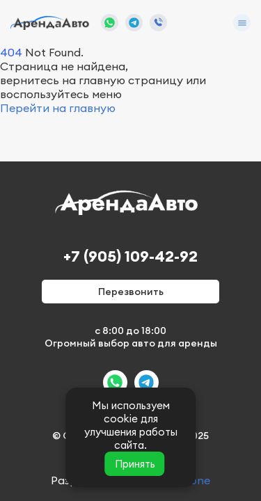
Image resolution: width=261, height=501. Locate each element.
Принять (135, 463)
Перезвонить (131, 291)
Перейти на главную (58, 108)
